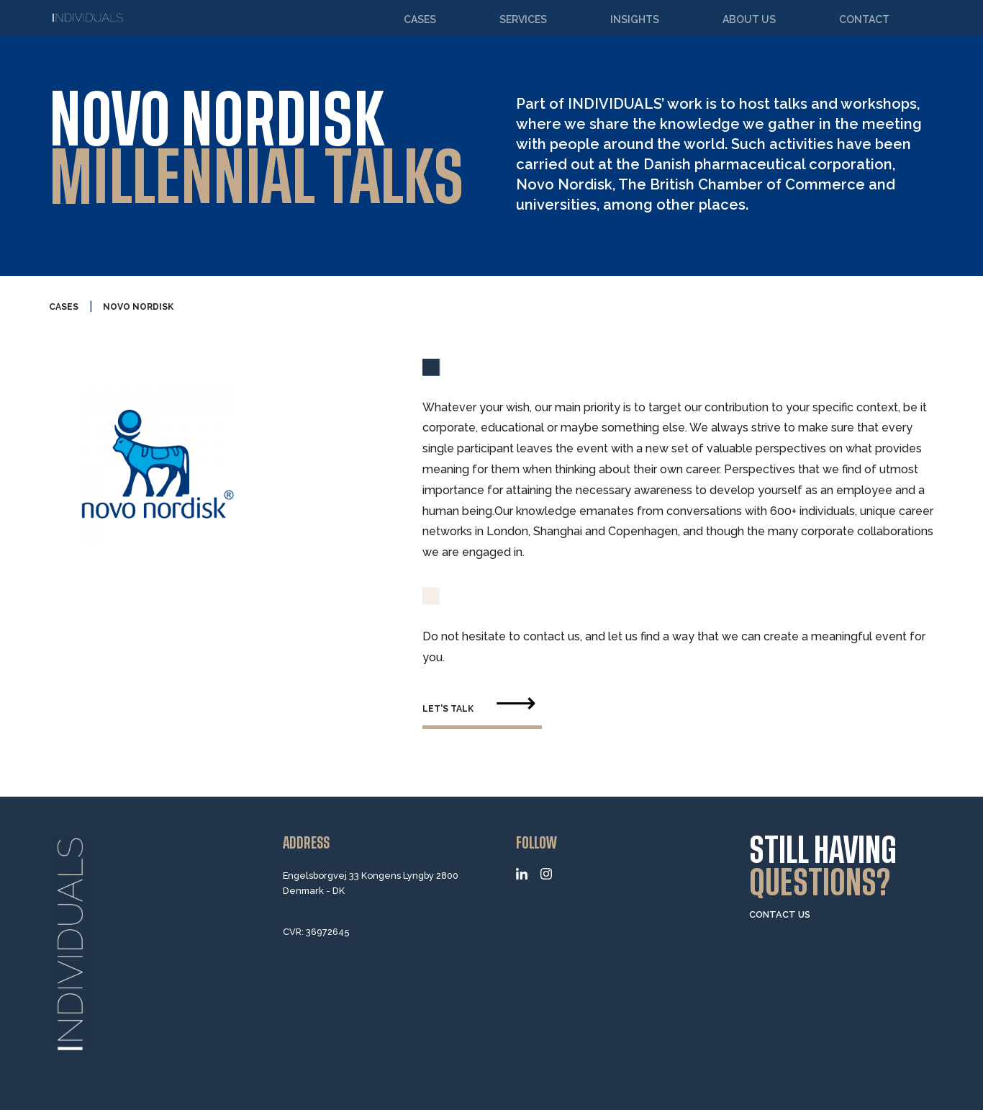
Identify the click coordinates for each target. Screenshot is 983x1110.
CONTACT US (779, 914)
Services (523, 19)
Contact (864, 19)
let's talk (448, 709)
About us (749, 19)
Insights (634, 19)
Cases (420, 19)
